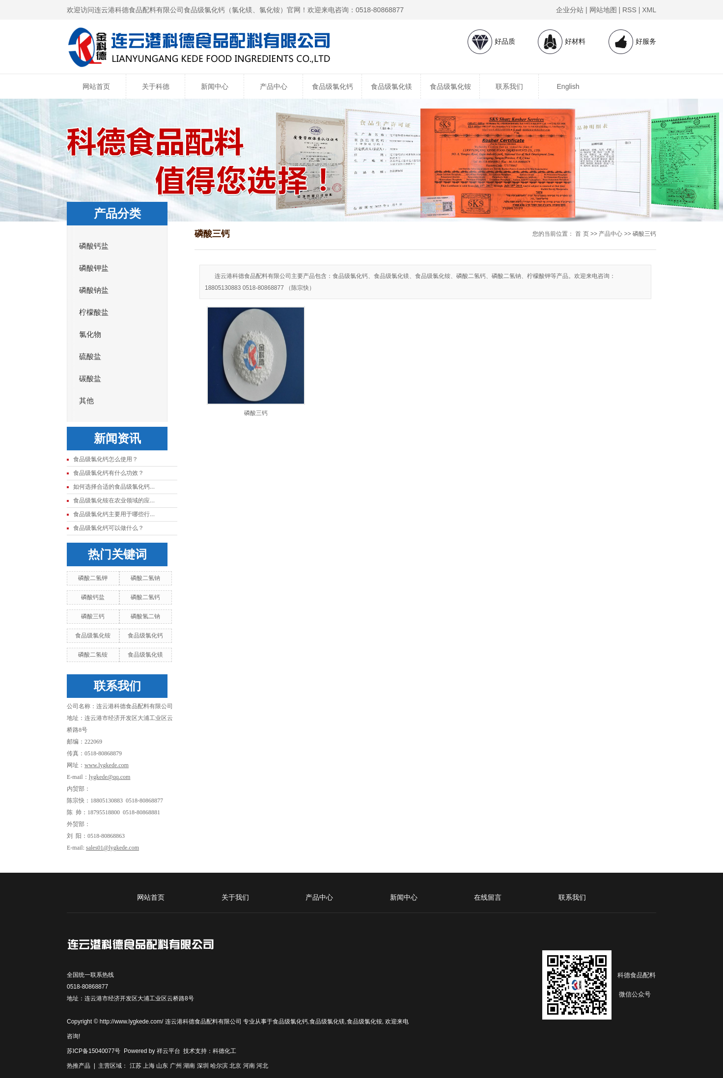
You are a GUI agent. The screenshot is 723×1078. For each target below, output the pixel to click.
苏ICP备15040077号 (93, 1051)
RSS (629, 10)
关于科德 (155, 86)
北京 (235, 1065)
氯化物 (90, 334)
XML (649, 10)
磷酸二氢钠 (145, 578)
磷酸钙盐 (94, 246)
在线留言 (487, 897)
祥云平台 (168, 1051)
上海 (149, 1065)
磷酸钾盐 (94, 268)
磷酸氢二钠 (145, 616)
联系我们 (509, 86)
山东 (162, 1065)
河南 (249, 1065)
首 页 (581, 233)
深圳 (203, 1065)
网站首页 (96, 86)
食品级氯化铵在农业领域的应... (114, 500)
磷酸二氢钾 (93, 578)
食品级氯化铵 (450, 86)
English (568, 86)
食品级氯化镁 (391, 86)
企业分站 (570, 10)
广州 (176, 1065)
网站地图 (603, 10)
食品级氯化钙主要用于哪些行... (114, 514)
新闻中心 (214, 86)
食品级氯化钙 (332, 86)
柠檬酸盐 (94, 312)
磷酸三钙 (93, 616)
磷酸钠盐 (94, 290)
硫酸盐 (90, 356)
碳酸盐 (90, 379)
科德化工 (224, 1051)
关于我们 (235, 897)
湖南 (189, 1065)
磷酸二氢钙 (145, 597)
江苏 (135, 1065)
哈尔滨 (219, 1065)
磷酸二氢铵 (93, 654)
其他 (86, 401)
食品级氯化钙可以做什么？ (108, 528)
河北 (262, 1065)
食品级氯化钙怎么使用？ (105, 459)
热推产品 (78, 1065)
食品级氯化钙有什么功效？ (108, 473)
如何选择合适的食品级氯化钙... (114, 486)
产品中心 (273, 86)
